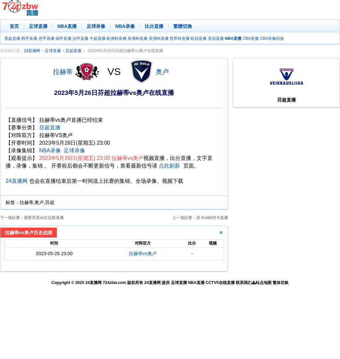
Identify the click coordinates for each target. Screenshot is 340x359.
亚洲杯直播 (159, 38)
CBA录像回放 (272, 38)
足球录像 (96, 26)
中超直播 (98, 38)
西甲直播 (29, 38)
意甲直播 (46, 38)
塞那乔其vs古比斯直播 (44, 217)
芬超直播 (73, 50)
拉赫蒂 (63, 71)
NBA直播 (67, 26)
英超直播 (12, 38)
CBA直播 (250, 38)
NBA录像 (124, 26)
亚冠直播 (216, 38)
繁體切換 (182, 26)
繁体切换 (281, 282)
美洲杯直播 (137, 38)
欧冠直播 (199, 38)
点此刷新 (169, 166)
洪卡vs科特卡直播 (212, 217)
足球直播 (38, 26)
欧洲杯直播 (117, 38)
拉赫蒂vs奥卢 (143, 253)
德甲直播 (63, 38)
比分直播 (154, 26)
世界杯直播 (180, 38)
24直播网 (32, 50)
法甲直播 (80, 38)
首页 (14, 26)
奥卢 (162, 71)
